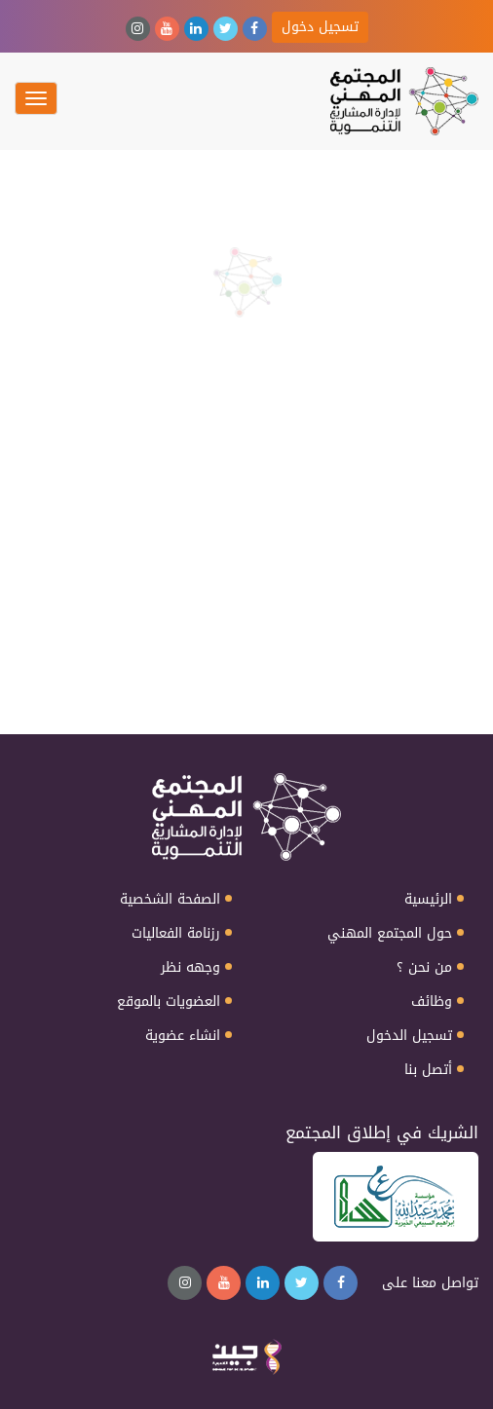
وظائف (431, 1002)
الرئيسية (428, 899)
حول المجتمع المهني (389, 934)
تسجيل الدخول (409, 1036)
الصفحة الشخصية (170, 899)
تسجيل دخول (320, 27)
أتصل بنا (428, 1070)
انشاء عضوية (182, 1036)
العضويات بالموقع (168, 1002)
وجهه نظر (190, 968)
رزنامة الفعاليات (176, 934)
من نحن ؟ (424, 968)
